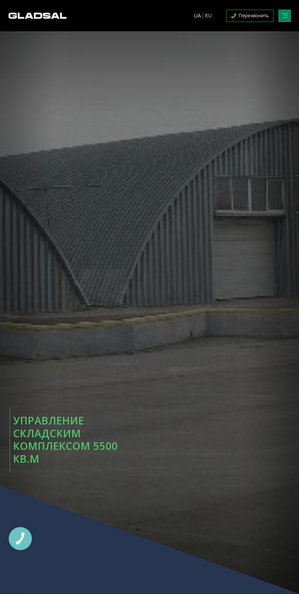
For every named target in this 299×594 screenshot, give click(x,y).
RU (208, 15)
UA (197, 15)
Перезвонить (250, 15)
